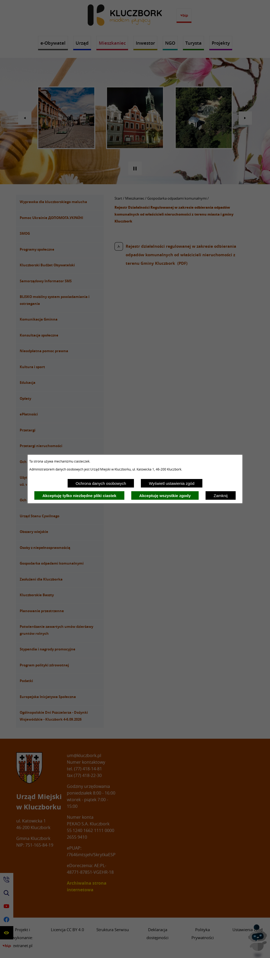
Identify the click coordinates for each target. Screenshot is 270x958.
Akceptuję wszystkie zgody (165, 495)
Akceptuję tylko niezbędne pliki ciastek (79, 495)
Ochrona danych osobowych (101, 483)
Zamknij (221, 495)
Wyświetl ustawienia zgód (171, 483)
